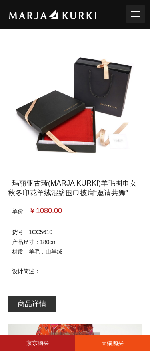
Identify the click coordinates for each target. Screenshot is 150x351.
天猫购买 (112, 343)
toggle (136, 13)
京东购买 (37, 343)
